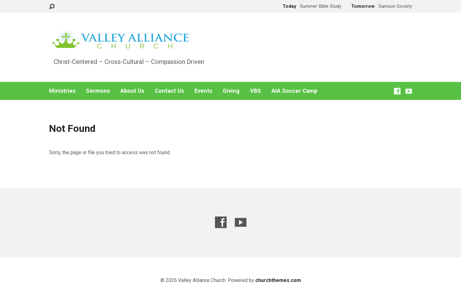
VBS (255, 91)
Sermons (98, 91)
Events (203, 91)
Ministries (62, 91)
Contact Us (169, 91)
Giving (231, 91)
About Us (132, 91)
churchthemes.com (278, 280)
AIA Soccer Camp (294, 91)
